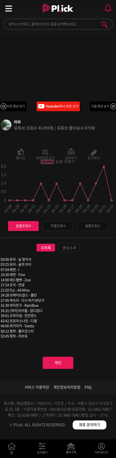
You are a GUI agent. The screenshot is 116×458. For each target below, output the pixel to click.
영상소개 (69, 248)
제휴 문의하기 (89, 425)
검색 (104, 24)
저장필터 (72, 450)
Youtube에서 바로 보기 (58, 106)
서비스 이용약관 (36, 387)
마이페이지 (101, 450)
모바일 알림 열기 (108, 8)
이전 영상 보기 (16, 106)
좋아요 (20, 157)
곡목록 (46, 248)
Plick (58, 14)
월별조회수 (93, 226)
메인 (58, 362)
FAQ (88, 387)
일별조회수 (23, 226)
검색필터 (43, 450)
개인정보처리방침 (66, 387)
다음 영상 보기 (100, 106)
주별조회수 (58, 226)
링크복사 (94, 157)
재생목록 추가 (45, 157)
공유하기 (71, 157)
